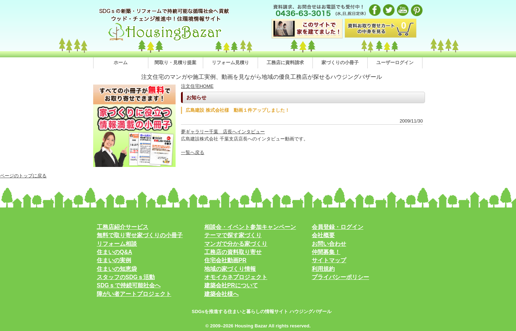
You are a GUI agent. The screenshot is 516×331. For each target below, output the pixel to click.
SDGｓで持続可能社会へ (129, 285)
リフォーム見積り (230, 62)
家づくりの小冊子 (340, 62)
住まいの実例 (114, 260)
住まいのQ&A (114, 252)
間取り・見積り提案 (175, 62)
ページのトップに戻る (23, 175)
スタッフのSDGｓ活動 (126, 277)
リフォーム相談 (117, 244)
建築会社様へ (221, 294)
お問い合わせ (329, 244)
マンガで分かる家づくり (235, 244)
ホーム (121, 62)
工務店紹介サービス (122, 227)
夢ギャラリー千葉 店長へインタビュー (223, 131)
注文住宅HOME (197, 86)
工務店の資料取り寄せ (233, 252)
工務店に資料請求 (285, 62)
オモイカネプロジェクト (235, 277)
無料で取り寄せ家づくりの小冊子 (140, 235)
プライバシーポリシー (340, 277)
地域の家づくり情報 (230, 269)
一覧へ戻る (192, 152)
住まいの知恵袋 (117, 269)
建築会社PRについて (231, 285)
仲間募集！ (326, 252)
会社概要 (323, 235)
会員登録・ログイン (337, 227)
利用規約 (323, 269)
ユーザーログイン (395, 62)
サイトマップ (329, 260)
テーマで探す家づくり (233, 235)
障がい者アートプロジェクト (134, 294)
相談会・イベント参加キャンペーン (250, 227)
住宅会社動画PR (225, 260)
